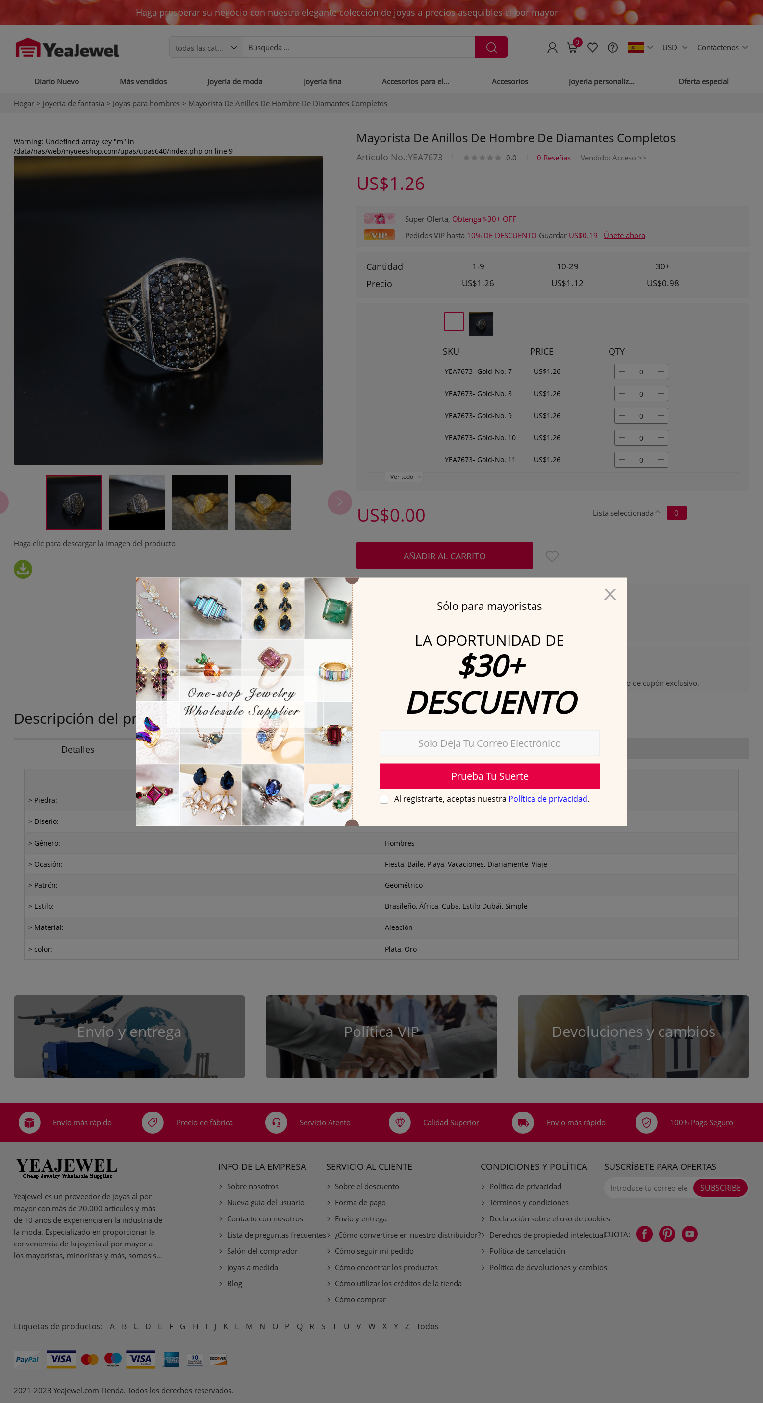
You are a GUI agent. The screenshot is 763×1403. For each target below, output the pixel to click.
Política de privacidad (548, 798)
